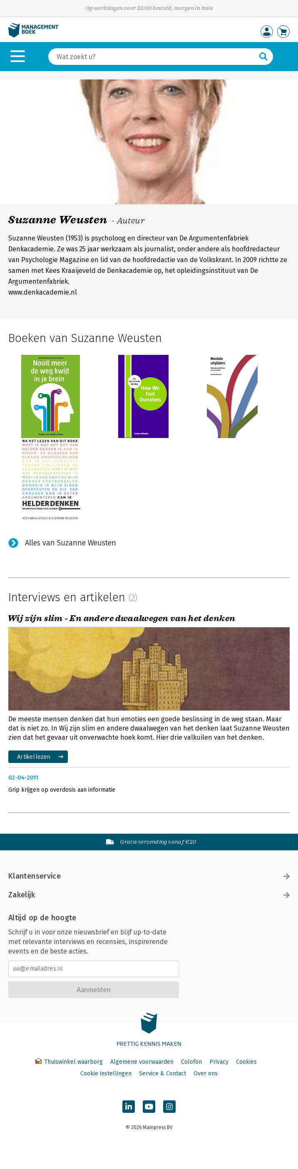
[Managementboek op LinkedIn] (128, 1106)
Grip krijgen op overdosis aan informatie (61, 789)
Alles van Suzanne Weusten (70, 542)
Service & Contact (162, 1073)
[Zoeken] (152, 56)
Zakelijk (149, 894)
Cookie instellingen (106, 1073)
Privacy (218, 1061)
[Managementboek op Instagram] (169, 1106)
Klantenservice (149, 876)
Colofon (191, 1061)
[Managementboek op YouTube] (149, 1106)
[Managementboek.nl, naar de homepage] (33, 35)
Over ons (206, 1073)
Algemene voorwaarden (142, 1061)
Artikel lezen (34, 756)
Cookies (246, 1061)
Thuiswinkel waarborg (69, 1061)
